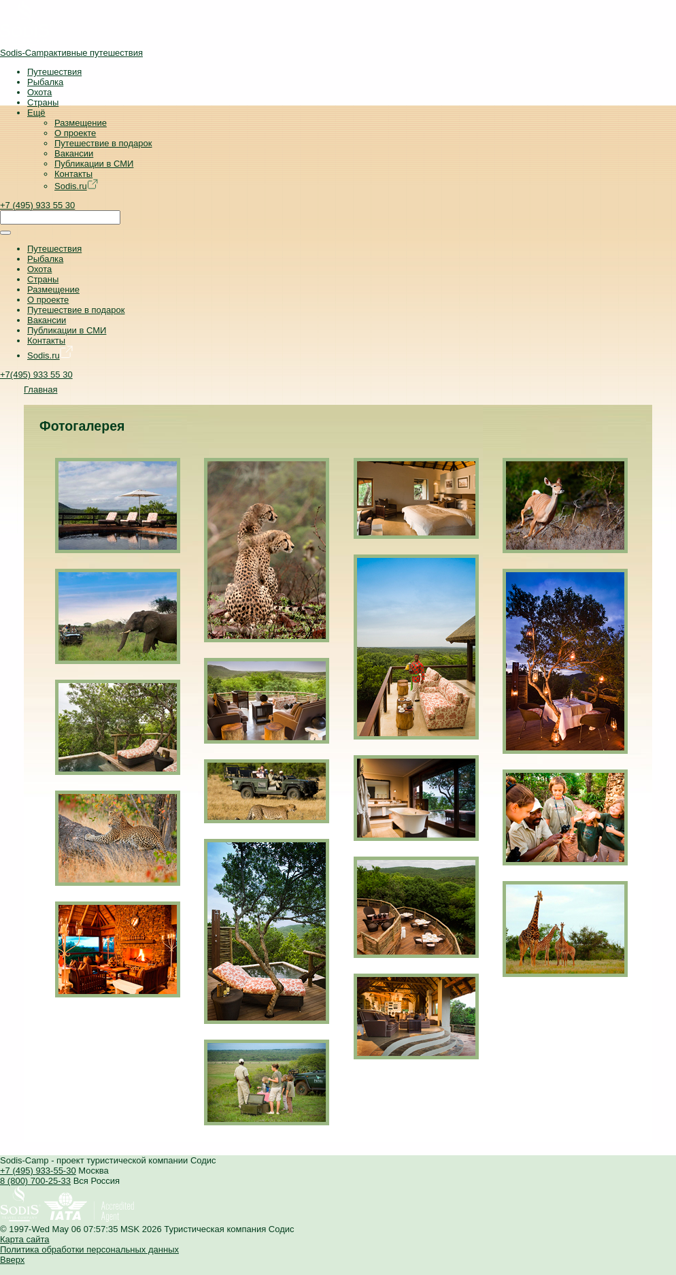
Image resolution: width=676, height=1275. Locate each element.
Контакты (73, 174)
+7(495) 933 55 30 (36, 374)
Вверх (12, 1260)
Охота (39, 92)
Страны (42, 102)
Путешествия (54, 72)
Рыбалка (45, 82)
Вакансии (73, 153)
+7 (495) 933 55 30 (37, 205)
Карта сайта (24, 1239)
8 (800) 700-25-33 (35, 1181)
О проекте (75, 133)
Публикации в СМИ (93, 164)
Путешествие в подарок (103, 143)
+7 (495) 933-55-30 (38, 1170)
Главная (40, 389)
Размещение (80, 123)
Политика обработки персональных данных (89, 1249)
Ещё (36, 112)
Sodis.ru (76, 186)
